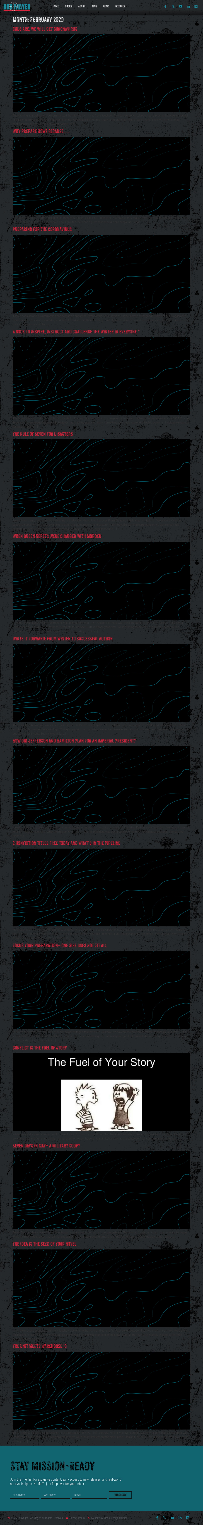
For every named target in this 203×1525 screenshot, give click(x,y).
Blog (94, 6)
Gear (106, 6)
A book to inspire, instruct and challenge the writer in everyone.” (76, 331)
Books (68, 6)
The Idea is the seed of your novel (44, 1244)
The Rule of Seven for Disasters (43, 434)
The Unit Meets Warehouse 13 (40, 1346)
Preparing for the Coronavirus (42, 229)
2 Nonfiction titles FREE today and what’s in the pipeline (66, 843)
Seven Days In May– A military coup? (46, 1146)
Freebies (120, 6)
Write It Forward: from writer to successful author (63, 638)
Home (56, 6)
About (81, 6)
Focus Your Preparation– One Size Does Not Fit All (60, 945)
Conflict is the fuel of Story (40, 1048)
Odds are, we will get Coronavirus (45, 29)
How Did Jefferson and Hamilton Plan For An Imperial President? (74, 741)
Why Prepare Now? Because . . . (41, 131)
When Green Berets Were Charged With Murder (57, 536)
